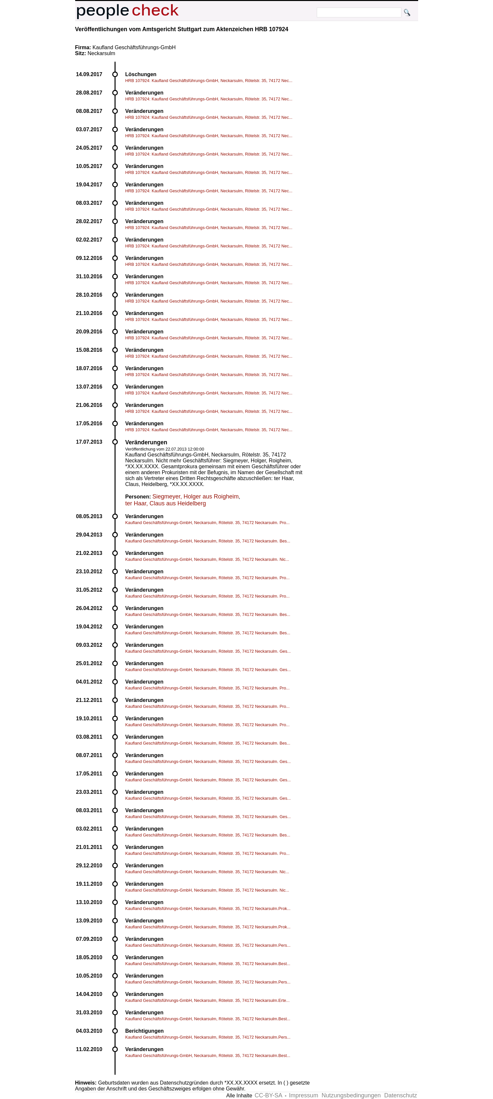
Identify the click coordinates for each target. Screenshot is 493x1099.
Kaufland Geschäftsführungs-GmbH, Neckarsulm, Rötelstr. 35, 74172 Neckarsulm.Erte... (207, 1000)
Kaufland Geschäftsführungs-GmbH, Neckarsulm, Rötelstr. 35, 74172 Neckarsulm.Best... (207, 963)
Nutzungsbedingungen (351, 1095)
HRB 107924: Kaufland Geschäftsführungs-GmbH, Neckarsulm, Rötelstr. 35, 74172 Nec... (208, 80)
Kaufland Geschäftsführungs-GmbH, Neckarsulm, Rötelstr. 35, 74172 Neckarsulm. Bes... (207, 541)
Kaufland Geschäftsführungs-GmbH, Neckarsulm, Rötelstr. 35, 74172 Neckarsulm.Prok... (208, 908)
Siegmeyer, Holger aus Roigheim (195, 496)
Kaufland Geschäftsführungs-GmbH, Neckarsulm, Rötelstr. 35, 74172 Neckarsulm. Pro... (207, 522)
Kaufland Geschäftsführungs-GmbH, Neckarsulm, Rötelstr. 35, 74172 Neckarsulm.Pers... (208, 945)
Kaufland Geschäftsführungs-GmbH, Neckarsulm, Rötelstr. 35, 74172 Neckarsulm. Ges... (208, 651)
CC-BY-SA (268, 1095)
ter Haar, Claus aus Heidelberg (165, 503)
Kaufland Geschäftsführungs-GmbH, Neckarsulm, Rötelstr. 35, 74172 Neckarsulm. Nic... (207, 559)
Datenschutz (400, 1095)
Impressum (303, 1095)
